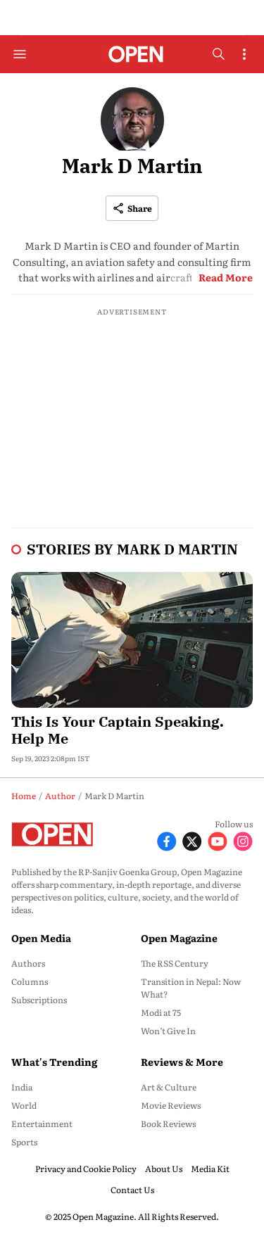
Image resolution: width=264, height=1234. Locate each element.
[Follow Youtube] (217, 839)
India (21, 1087)
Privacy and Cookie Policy (86, 1168)
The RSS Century (174, 963)
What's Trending (54, 1062)
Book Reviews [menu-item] (168, 1123)
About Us (163, 1168)
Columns (29, 981)
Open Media (41, 938)
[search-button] (218, 54)
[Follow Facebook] (167, 839)
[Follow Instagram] (243, 839)
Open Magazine (179, 938)
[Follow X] (192, 839)
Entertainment (42, 1123)
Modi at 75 (161, 1012)
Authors (28, 963)
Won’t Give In (168, 1030)
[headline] (132, 727)
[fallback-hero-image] (132, 640)
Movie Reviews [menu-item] (171, 1105)
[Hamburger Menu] (19, 54)
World (24, 1105)
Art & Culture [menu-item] (168, 1087)
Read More (226, 277)
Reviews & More (182, 1062)
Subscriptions (39, 999)
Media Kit (210, 1168)
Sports (24, 1142)
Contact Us (132, 1189)
